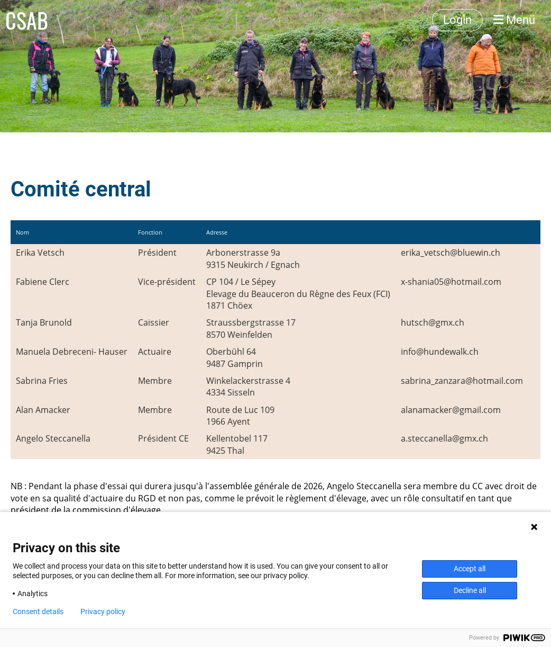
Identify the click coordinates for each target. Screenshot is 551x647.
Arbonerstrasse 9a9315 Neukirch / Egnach (253, 258)
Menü (514, 19)
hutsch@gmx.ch (432, 322)
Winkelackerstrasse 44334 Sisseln (248, 386)
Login (457, 19)
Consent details (38, 611)
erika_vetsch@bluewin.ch (450, 252)
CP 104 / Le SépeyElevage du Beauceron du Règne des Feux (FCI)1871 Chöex (298, 293)
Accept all (469, 568)
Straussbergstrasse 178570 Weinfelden (251, 328)
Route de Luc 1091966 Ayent (240, 415)
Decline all (470, 590)
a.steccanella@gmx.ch (444, 438)
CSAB (26, 20)
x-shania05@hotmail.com (451, 281)
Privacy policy (102, 611)
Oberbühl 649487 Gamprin (234, 357)
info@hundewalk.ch (440, 351)
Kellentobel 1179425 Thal (237, 444)
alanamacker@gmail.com (451, 410)
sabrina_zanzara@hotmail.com (462, 381)
